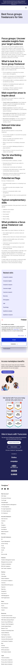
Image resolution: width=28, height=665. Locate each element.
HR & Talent (3, 496)
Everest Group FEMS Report (7, 622)
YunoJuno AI (3, 593)
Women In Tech (4, 628)
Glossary (3, 645)
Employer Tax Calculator (6, 636)
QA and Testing (4, 543)
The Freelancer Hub (5, 634)
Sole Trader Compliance (6, 568)
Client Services (4, 518)
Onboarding (3, 576)
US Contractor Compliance (6, 580)
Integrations (3, 591)
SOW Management (5, 595)
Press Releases (4, 607)
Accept (14, 339)
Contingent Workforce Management (8, 504)
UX (1, 552)
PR (1, 539)
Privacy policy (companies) (6, 659)
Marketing (3, 533)
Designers (3, 525)
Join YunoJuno (19, 450)
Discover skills (4, 554)
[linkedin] (8, 489)
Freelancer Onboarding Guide (7, 630)
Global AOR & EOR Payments (7, 584)
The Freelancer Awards (6, 651)
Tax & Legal (3, 500)
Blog (2, 643)
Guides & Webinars (5, 632)
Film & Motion (4, 529)
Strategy (3, 547)
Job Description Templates (7, 641)
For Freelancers (4, 513)
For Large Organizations (6, 508)
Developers (3, 527)
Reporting (3, 589)
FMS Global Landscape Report (7, 619)
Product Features (5, 647)
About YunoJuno (4, 603)
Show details (21, 335)
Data (2, 523)
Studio (2, 550)
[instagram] (5, 489)
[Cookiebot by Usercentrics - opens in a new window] (21, 320)
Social (2, 545)
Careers (3, 610)
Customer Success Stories (6, 615)
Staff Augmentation (5, 597)
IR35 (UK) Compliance (5, 566)
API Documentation (5, 649)
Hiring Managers (4, 502)
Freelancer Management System (8, 559)
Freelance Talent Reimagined (7, 624)
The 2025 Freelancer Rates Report (8, 617)
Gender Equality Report (6, 626)
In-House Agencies (5, 506)
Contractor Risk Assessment (7, 639)
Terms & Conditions (5, 657)
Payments (3, 587)
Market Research (4, 531)
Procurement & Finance (6, 498)
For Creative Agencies (6, 511)
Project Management (5, 541)
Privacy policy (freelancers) (7, 662)
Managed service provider (6, 562)
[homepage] (7, 485)
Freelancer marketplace (6, 564)
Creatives (3, 520)
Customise (14, 344)
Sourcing (3, 574)
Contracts (3, 582)
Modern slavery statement (6, 664)
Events (2, 605)
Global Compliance (5, 578)
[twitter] (2, 489)
